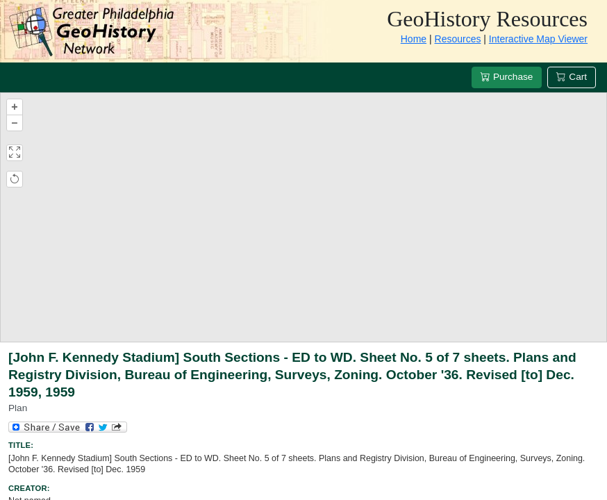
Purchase (507, 77)
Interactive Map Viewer (538, 38)
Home (413, 38)
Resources (458, 38)
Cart (571, 77)
